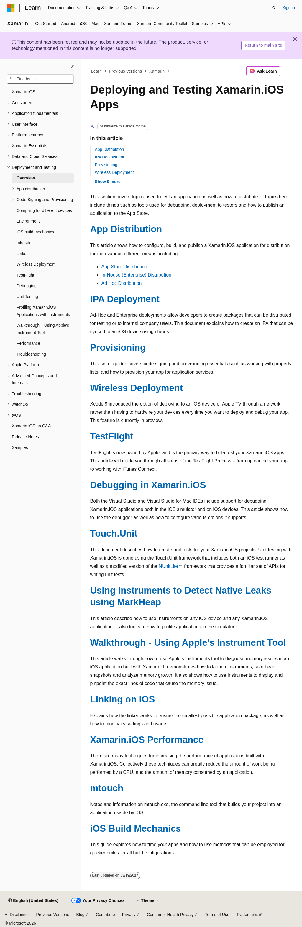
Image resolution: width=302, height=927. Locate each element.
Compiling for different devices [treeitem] (44, 210)
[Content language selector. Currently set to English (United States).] (33, 900)
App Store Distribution (124, 266)
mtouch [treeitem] (23, 242)
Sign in (288, 7)
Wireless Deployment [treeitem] (36, 264)
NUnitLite (168, 566)
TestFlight (111, 436)
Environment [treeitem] (28, 221)
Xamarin (157, 71)
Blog (80, 914)
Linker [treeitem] (22, 253)
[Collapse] (72, 66)
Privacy (129, 914)
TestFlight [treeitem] (25, 275)
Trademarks (247, 914)
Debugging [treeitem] (27, 285)
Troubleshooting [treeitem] (31, 354)
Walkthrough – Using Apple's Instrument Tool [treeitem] (43, 329)
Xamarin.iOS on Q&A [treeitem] (31, 426)
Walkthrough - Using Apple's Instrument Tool (188, 642)
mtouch (106, 788)
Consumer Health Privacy (170, 914)
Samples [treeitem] (20, 447)
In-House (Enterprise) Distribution (136, 274)
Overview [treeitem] (26, 178)
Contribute (105, 914)
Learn (96, 71)
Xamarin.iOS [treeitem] (23, 91)
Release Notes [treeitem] (25, 436)
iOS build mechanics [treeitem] (35, 232)
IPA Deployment (109, 157)
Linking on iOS (122, 699)
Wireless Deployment (114, 172)
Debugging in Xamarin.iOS (148, 485)
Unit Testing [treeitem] (27, 296)
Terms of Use (217, 914)
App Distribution (109, 149)
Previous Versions (125, 71)
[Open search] (274, 8)
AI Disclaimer (17, 914)
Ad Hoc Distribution (121, 283)
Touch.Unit (113, 533)
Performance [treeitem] (28, 343)
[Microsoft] (11, 8)
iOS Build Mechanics (135, 828)
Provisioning (106, 164)
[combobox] (40, 79)
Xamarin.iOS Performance (146, 740)
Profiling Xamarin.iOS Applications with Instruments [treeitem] (43, 311)
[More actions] (288, 71)
